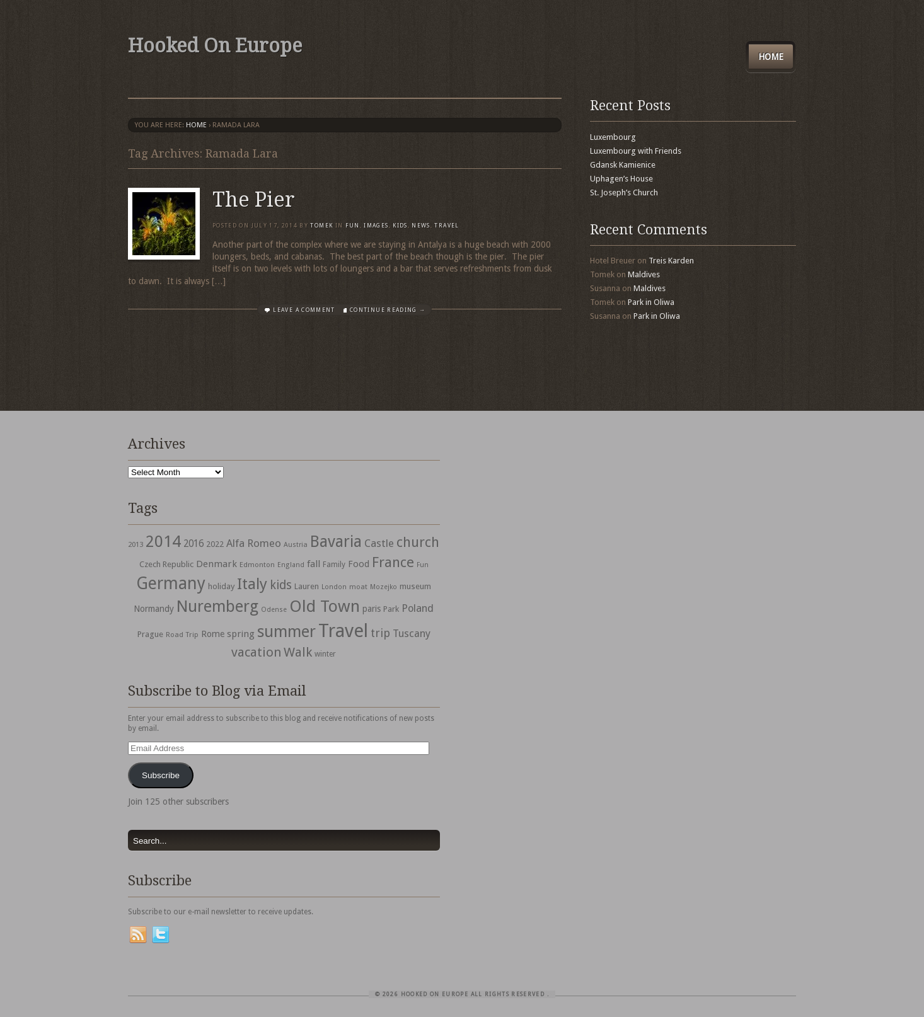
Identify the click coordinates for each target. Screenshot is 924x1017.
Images (376, 225)
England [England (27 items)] (290, 565)
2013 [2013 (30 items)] (135, 544)
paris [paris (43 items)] (371, 609)
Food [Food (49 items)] (358, 564)
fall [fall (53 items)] (313, 564)
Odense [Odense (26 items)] (274, 610)
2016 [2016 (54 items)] (193, 543)
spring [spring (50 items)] (241, 634)
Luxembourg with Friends (635, 151)
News (421, 225)
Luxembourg (613, 137)
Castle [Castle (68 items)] (379, 543)
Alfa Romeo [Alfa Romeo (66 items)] (253, 543)
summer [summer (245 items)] (286, 631)
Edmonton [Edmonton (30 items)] (257, 564)
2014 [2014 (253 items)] (163, 541)
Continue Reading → (387, 310)
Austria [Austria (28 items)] (296, 545)
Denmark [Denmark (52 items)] (216, 564)
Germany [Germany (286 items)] (170, 583)
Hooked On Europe (215, 46)
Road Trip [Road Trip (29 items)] (182, 634)
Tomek (321, 225)
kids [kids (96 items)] (281, 585)
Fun (352, 225)
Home (770, 57)
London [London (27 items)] (334, 587)
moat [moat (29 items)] (358, 586)
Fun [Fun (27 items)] (423, 565)
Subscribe (161, 775)
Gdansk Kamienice (622, 165)
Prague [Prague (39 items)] (150, 634)
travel (446, 225)
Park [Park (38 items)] (391, 609)
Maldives (644, 274)
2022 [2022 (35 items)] (215, 544)
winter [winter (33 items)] (325, 654)
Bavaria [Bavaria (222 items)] (336, 541)
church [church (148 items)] (417, 542)
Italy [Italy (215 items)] (252, 584)
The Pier (253, 200)
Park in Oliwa (651, 302)
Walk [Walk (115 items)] (298, 652)
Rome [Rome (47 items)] (212, 634)
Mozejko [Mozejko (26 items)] (383, 587)
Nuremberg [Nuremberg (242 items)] (217, 606)
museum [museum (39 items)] (415, 586)
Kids (400, 225)
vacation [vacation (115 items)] (256, 652)
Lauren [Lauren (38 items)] (306, 586)
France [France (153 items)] (393, 562)
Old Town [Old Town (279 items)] (324, 606)
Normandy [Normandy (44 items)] (154, 609)
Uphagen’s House (621, 178)
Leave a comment (304, 310)
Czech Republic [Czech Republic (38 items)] (166, 564)
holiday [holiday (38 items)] (221, 586)
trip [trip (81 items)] (380, 633)
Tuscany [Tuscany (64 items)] (411, 634)
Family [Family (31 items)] (334, 564)
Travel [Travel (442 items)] (343, 630)
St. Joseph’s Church (624, 192)
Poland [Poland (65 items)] (417, 608)
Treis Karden (671, 260)
